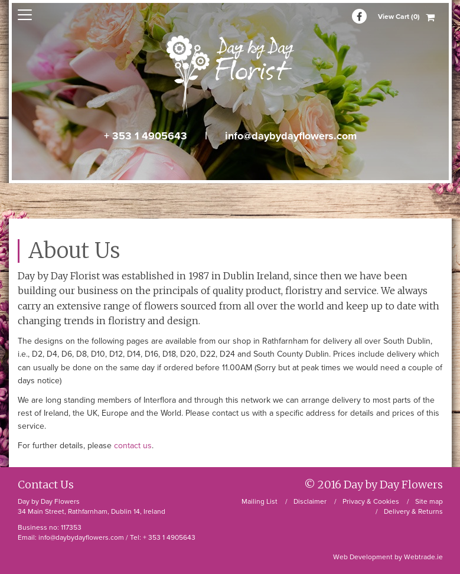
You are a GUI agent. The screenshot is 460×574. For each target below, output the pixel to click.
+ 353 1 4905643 (145, 135)
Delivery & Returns (413, 511)
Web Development (363, 557)
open (25, 15)
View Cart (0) (399, 16)
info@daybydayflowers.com (291, 135)
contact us (133, 446)
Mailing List (260, 501)
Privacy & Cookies (370, 501)
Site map (429, 501)
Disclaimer (310, 501)
